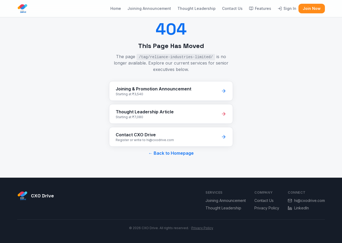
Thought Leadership (196, 8)
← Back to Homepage (171, 153)
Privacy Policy (266, 208)
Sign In (287, 8)
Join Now (312, 8)
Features (260, 8)
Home (115, 8)
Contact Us (232, 8)
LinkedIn (298, 208)
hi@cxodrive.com (306, 200)
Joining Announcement (149, 8)
